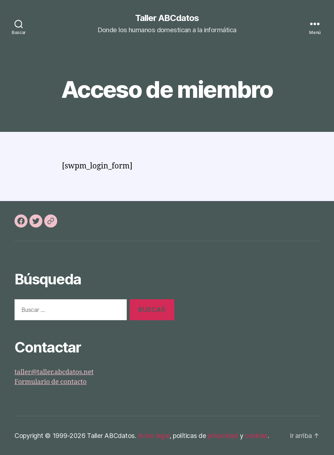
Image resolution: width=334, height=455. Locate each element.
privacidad (223, 435)
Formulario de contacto (50, 382)
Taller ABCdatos (167, 18)
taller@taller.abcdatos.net (53, 372)
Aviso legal (153, 435)
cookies (256, 435)
